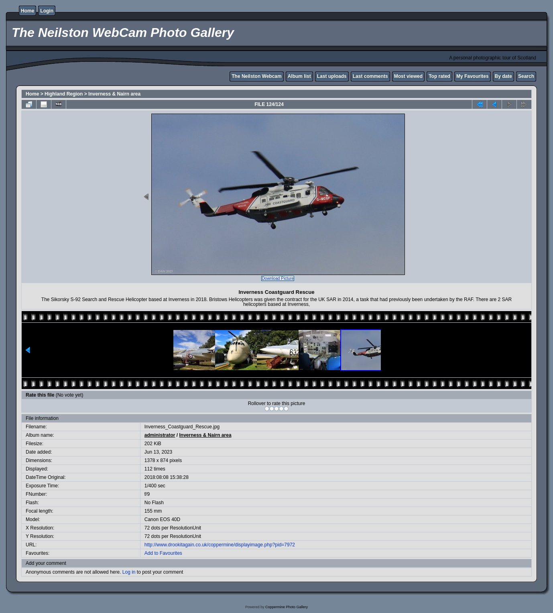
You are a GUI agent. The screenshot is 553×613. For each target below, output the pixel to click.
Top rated (439, 76)
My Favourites (472, 76)
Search (526, 76)
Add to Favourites (163, 553)
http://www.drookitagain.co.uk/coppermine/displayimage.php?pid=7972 (219, 545)
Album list (299, 76)
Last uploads (332, 76)
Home (27, 11)
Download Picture (278, 278)
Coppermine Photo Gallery (286, 607)
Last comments (370, 76)
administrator (159, 435)
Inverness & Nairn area (114, 94)
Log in (129, 572)
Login (46, 11)
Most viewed (408, 76)
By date (503, 76)
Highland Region (64, 94)
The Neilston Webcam (256, 76)
